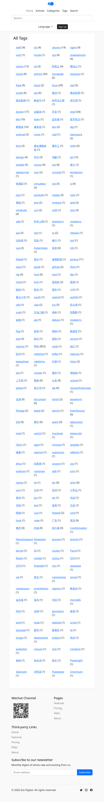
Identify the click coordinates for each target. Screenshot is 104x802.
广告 (54, 520)
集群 (72, 611)
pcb (36, 505)
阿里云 (56, 66)
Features (59, 703)
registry (56, 588)
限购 (36, 380)
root (54, 274)
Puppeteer (58, 672)
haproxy (75, 354)
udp (36, 304)
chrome (56, 444)
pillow (19, 388)
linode (37, 55)
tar (53, 497)
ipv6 (72, 202)
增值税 (74, 373)
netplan (74, 233)
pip (36, 93)
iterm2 (56, 410)
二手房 (19, 380)
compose (39, 471)
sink (54, 649)
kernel (19, 550)
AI (71, 630)
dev (72, 274)
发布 (36, 600)
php (36, 202)
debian (56, 320)
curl (36, 210)
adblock (74, 452)
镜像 (18, 452)
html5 (55, 399)
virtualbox (40, 183)
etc (53, 482)
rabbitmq (39, 361)
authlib (74, 297)
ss (53, 233)
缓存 (54, 373)
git (71, 157)
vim (54, 566)
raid (54, 134)
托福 (36, 528)
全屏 (18, 399)
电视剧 (19, 183)
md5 (54, 210)
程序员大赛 (58, 100)
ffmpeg (20, 410)
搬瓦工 (56, 146)
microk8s (75, 600)
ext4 (18, 622)
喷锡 (18, 513)
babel (37, 410)
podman (21, 471)
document (40, 399)
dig (72, 127)
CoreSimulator (78, 528)
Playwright (76, 660)
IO (35, 550)
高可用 (74, 100)
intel (18, 433)
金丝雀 (19, 600)
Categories (53, 10)
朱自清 (37, 660)
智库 (36, 331)
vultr (18, 55)
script (73, 622)
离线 (18, 202)
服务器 (37, 127)
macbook (57, 433)
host (36, 274)
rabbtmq (39, 354)
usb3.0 (38, 433)
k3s (72, 248)
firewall (56, 513)
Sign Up (62, 26)
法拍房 (19, 240)
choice (56, 558)
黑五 (36, 577)
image (19, 637)
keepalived (22, 361)
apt (18, 233)
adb (18, 221)
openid (56, 297)
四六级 (56, 528)
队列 (18, 354)
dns (54, 127)
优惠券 (37, 463)
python (38, 74)
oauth (37, 297)
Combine (75, 649)
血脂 (18, 320)
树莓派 (19, 127)
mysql (19, 74)
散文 (54, 660)
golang (74, 259)
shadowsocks (78, 55)
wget (37, 444)
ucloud (74, 380)
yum (18, 490)
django (20, 157)
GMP (37, 611)
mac (36, 172)
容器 (54, 248)
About (57, 718)
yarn (72, 471)
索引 (72, 164)
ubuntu (56, 47)
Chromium (76, 672)
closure (38, 649)
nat (54, 183)
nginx (73, 47)
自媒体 (37, 112)
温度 (54, 505)
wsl (18, 373)
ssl (35, 66)
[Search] (52, 18)
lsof (72, 240)
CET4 (73, 558)
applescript (22, 172)
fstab (37, 622)
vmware (56, 202)
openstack (76, 134)
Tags (64, 10)
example (21, 630)
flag (18, 331)
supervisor (58, 452)
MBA (54, 331)
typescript (76, 433)
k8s (18, 119)
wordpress (76, 172)
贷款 (36, 240)
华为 (36, 157)
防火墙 (74, 304)
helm (37, 119)
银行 (54, 240)
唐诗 (18, 497)
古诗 (36, 490)
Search (74, 10)
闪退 (54, 361)
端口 (72, 346)
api (36, 320)
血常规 (56, 119)
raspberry (76, 221)
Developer (40, 539)
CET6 (19, 566)
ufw (18, 304)
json (18, 195)
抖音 (54, 112)
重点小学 (21, 297)
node (55, 346)
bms (18, 146)
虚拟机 (56, 282)
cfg (17, 274)
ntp (36, 233)
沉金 (72, 505)
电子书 (37, 388)
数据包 (74, 588)
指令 (36, 259)
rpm (72, 210)
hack (18, 520)
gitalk (37, 267)
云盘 (54, 380)
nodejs (56, 195)
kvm (36, 282)
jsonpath (39, 195)
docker (20, 112)
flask (18, 85)
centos (20, 66)
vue (18, 248)
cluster (56, 550)
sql (17, 577)
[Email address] (44, 772)
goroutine (58, 611)
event (55, 422)
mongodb (58, 74)
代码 (54, 600)
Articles (40, 10)
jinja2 (37, 85)
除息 (36, 289)
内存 (18, 611)
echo (73, 482)
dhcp (19, 463)
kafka (55, 354)
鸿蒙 (54, 157)
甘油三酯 (39, 312)
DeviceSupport (24, 539)
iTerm (19, 444)
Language (44, 26)
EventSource (77, 410)
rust (36, 513)
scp (72, 463)
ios (35, 47)
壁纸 (36, 346)
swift (19, 47)
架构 (54, 339)
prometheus (41, 588)
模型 (36, 630)
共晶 (72, 497)
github (56, 267)
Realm (19, 558)
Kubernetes (41, 248)
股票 (72, 282)
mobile (38, 558)
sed (72, 85)
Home (29, 10)
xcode (19, 93)
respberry (76, 320)
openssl (38, 452)
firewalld (39, 566)
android (20, 134)
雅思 (18, 528)
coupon (56, 463)
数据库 (74, 331)
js (71, 183)
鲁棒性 (56, 630)
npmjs (19, 482)
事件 (36, 422)
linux (55, 85)
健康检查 (57, 259)
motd (19, 282)
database (75, 566)
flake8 (19, 259)
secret (73, 577)
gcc (36, 497)
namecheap (59, 577)
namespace (22, 588)
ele (53, 388)
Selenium (21, 672)
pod (18, 339)
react (19, 267)
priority (74, 539)
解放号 (37, 100)
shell (73, 112)
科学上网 (39, 221)
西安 (54, 289)
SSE (18, 422)
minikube (21, 210)
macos (38, 164)
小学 (72, 289)
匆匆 (18, 660)
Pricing (58, 708)
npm (73, 195)
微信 (54, 93)
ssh (54, 164)
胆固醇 (74, 312)
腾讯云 (74, 66)
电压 (72, 637)
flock (73, 267)
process (56, 539)
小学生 (74, 490)
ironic (37, 134)
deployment (41, 637)
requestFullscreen (80, 388)
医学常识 (75, 119)
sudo (19, 312)
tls (35, 482)
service (74, 339)
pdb (54, 471)
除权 (18, 289)
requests (75, 74)
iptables (74, 444)
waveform (76, 399)
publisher (21, 649)
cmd (72, 513)
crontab (56, 172)
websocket (76, 422)
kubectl (56, 637)
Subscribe (84, 772)
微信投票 (75, 93)
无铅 (18, 505)
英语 (72, 520)
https (73, 361)
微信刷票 (21, 100)
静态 (36, 339)
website (56, 622)
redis (73, 146)
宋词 (54, 490)
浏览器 (37, 672)
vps (54, 55)
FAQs (57, 713)
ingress (20, 346)
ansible (20, 164)
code (37, 520)
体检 (54, 312)
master (38, 373)
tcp (54, 304)
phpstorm (58, 221)
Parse (73, 550)
